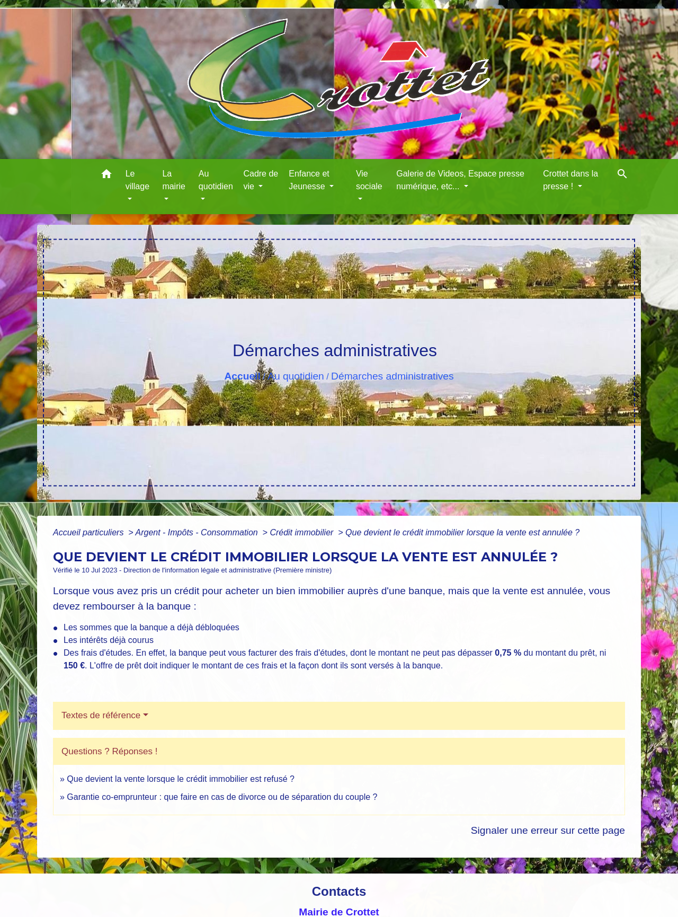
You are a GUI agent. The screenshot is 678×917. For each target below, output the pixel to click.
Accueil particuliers (89, 532)
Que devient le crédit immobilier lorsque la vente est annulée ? (462, 532)
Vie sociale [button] (369, 180)
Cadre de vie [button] (260, 180)
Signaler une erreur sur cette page (548, 830)
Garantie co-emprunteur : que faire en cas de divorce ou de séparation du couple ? (222, 796)
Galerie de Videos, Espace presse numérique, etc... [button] (460, 180)
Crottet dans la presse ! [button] (570, 180)
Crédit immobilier (302, 532)
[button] (106, 175)
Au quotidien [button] (216, 180)
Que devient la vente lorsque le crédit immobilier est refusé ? (181, 778)
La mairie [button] (173, 180)
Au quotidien (295, 376)
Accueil (242, 376)
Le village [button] (137, 180)
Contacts (339, 891)
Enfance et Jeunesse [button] (309, 180)
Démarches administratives (392, 376)
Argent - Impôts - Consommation (197, 532)
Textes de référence (100, 715)
